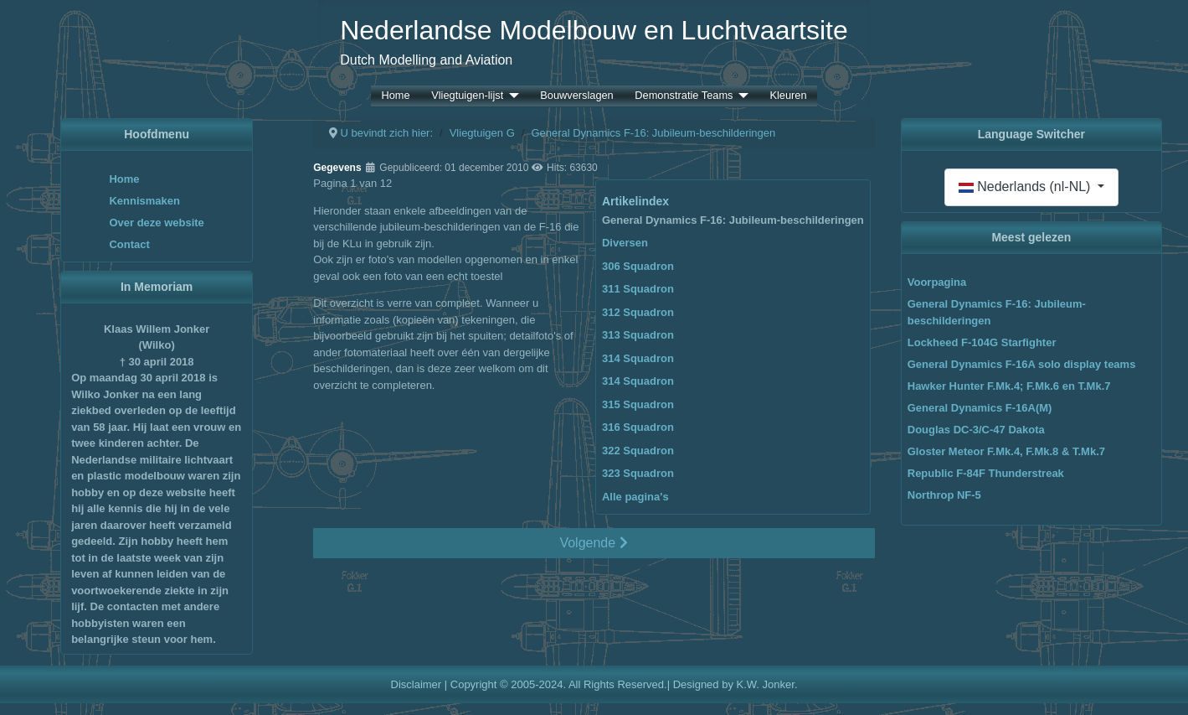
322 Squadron (638, 450)
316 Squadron (638, 427)
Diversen (625, 242)
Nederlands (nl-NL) (1026, 186)
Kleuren (787, 96)
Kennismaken (144, 200)
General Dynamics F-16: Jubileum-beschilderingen (733, 220)
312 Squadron (638, 312)
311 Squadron (638, 288)
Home (395, 96)
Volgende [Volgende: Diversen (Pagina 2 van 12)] (593, 543)
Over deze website (156, 222)
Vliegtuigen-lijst (467, 96)
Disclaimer (416, 684)
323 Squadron (638, 473)
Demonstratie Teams (684, 96)
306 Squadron (638, 266)
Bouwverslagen (577, 96)
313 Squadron (638, 335)
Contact (129, 244)
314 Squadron (638, 358)
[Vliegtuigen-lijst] (510, 96)
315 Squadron (638, 404)
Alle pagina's (635, 496)
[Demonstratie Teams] (740, 96)
